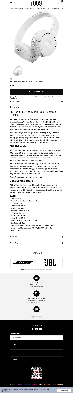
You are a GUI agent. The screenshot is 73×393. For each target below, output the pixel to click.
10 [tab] (50, 269)
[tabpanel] (22, 262)
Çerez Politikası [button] (6, 391)
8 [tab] (44, 269)
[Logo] (36, 3)
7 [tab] (41, 269)
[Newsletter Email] (36, 337)
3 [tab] (29, 269)
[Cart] (62, 3)
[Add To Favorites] (59, 101)
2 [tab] (26, 269)
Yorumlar (13, 237)
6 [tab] (38, 269)
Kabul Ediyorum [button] (64, 390)
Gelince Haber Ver (36, 91)
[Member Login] (58, 3)
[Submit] (60, 337)
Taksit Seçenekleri (17, 243)
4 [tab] (32, 269)
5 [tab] (35, 269)
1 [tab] (22, 269)
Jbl (11, 79)
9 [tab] (47, 269)
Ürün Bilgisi (14, 107)
